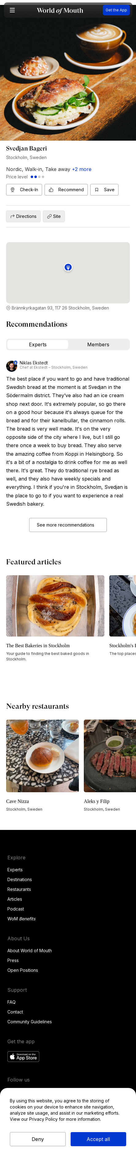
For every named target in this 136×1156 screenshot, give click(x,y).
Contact (15, 1011)
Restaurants (19, 889)
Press (13, 960)
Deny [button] (38, 1139)
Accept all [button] (98, 1139)
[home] (60, 10)
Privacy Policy (43, 1119)
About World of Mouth (29, 950)
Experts (15, 869)
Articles (14, 899)
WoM (21, 918)
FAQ (11, 1002)
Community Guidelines (29, 1021)
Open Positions (22, 970)
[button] (12, 10)
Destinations (19, 879)
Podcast (15, 908)
